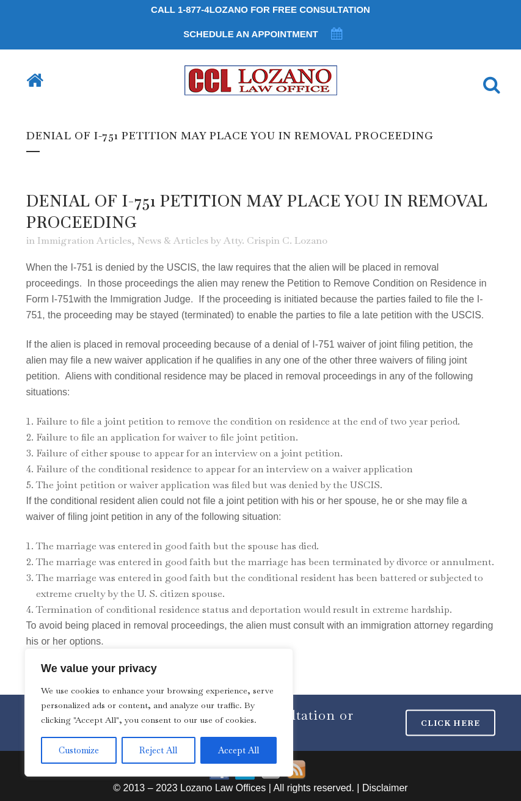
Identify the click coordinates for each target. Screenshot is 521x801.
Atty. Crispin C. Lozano (275, 240)
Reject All (158, 750)
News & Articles (172, 240)
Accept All (238, 750)
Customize (79, 750)
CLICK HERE (450, 723)
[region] (158, 712)
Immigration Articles (84, 240)
